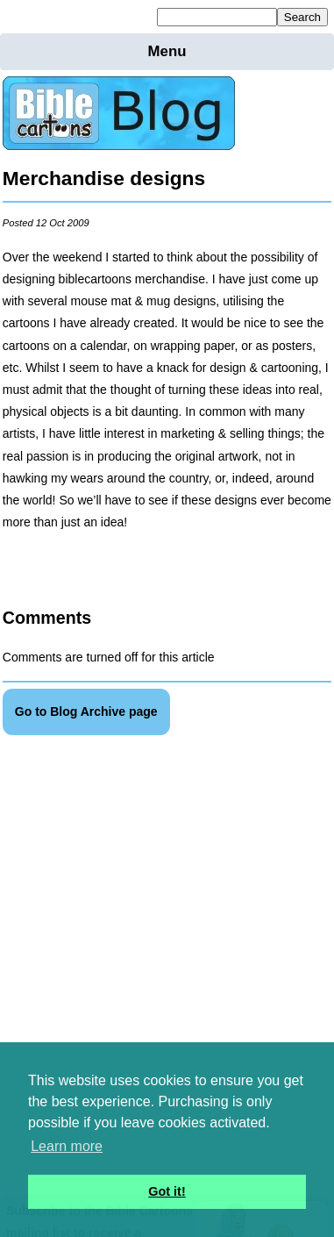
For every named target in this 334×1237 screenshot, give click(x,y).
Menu (167, 51)
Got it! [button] (166, 1191)
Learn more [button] (67, 1146)
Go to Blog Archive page (86, 711)
